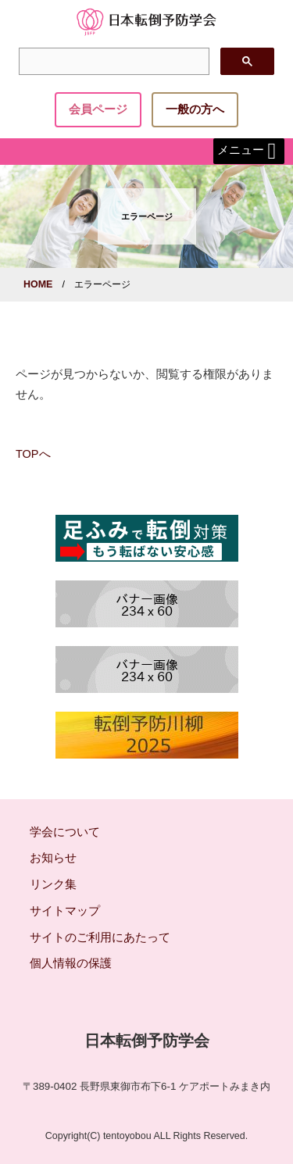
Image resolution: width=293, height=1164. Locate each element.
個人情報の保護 (71, 963)
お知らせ (53, 858)
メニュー (248, 151)
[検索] (112, 61)
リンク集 (53, 884)
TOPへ (33, 454)
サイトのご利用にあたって (100, 937)
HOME (37, 284)
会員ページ (98, 109)
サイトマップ (65, 911)
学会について (65, 832)
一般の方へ (195, 109)
